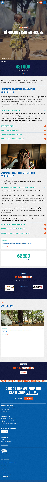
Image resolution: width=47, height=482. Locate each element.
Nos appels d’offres (5, 476)
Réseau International (6, 443)
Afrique (4, 61)
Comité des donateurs (6, 473)
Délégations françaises (6, 441)
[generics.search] (37, 2)
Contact (3, 439)
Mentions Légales (5, 459)
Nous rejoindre (4, 465)
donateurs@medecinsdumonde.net (9, 423)
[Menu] (44, 2)
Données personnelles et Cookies (8, 462)
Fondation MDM (4, 470)
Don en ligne (4, 467)
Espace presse (4, 444)
